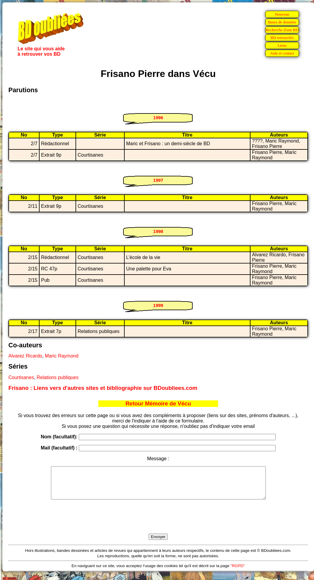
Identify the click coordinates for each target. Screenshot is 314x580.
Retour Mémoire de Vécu (158, 403)
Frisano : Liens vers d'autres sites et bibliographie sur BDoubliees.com (102, 388)
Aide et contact (282, 53)
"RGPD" (237, 572)
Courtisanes (21, 377)
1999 (158, 305)
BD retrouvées (282, 37)
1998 (158, 231)
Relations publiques (57, 377)
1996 (158, 117)
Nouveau (282, 14)
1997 (158, 180)
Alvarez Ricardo (25, 355)
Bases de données (282, 22)
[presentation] (158, 523)
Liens (282, 45)
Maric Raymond (61, 355)
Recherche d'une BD (282, 30)
